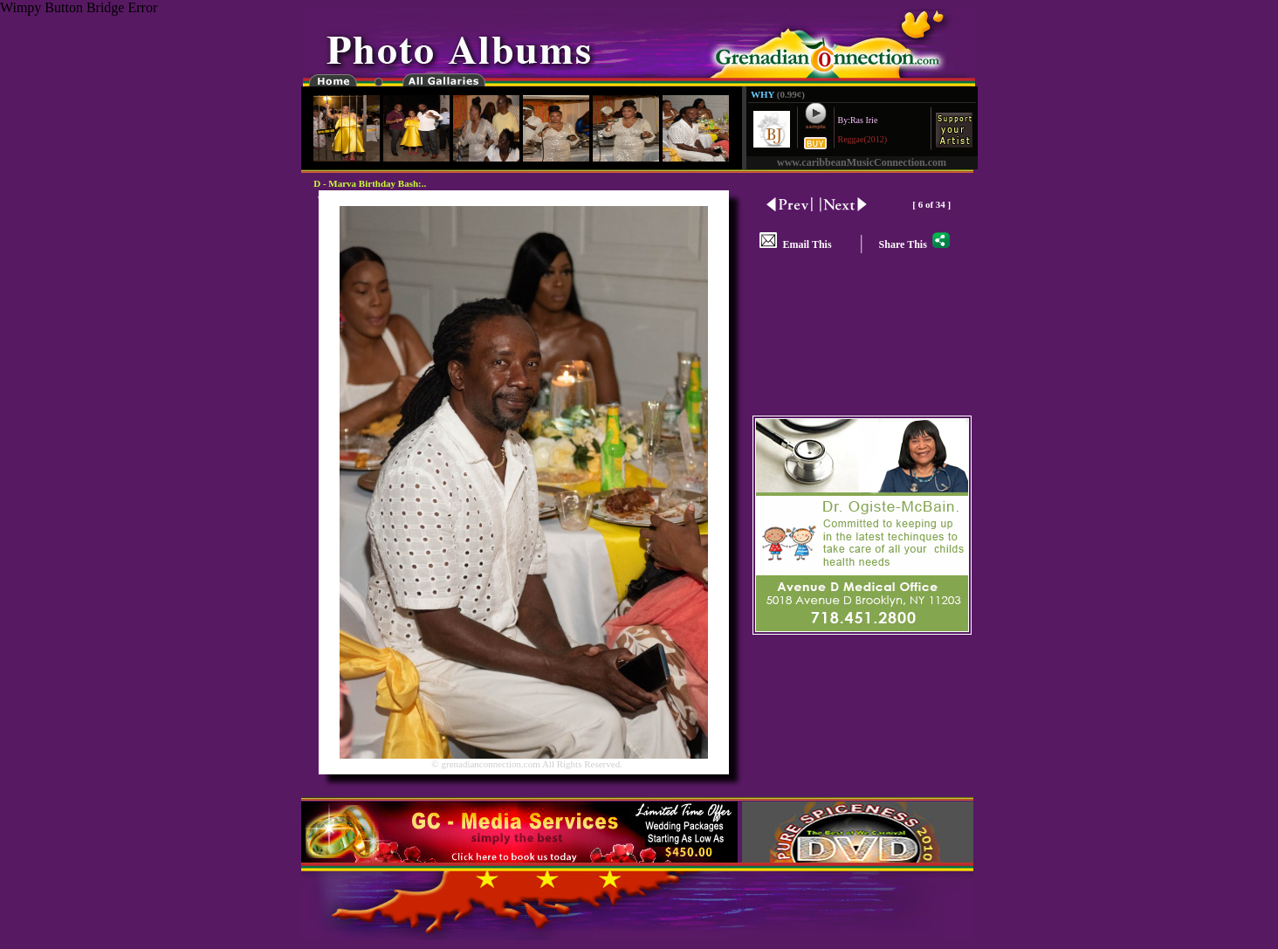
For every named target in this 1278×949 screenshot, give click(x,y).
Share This (914, 244)
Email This (795, 244)
